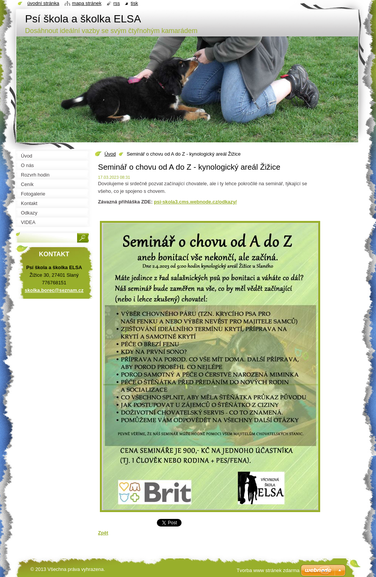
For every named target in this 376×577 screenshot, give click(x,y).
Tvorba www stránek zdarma (268, 570)
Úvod (110, 154)
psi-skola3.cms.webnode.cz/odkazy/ (195, 202)
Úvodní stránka (43, 3)
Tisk (134, 3)
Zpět (103, 533)
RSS (117, 3)
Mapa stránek (87, 3)
